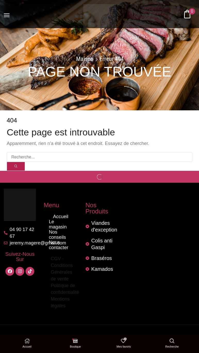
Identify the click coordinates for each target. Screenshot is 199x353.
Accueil (60, 217)
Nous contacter (60, 232)
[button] (7, 14)
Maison (84, 59)
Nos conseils (60, 227)
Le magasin (60, 222)
